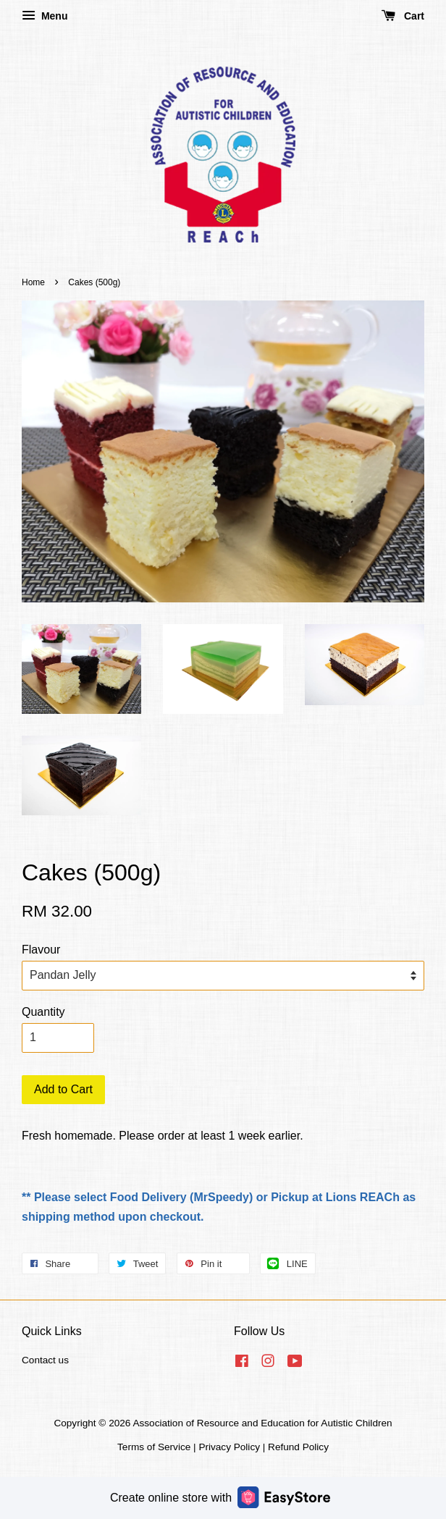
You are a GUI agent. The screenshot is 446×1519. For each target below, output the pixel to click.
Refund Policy (298, 1447)
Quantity (43, 1012)
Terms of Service (153, 1447)
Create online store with (220, 1496)
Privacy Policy (229, 1447)
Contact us (45, 1360)
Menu (44, 16)
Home (33, 282)
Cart (403, 16)
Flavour (41, 949)
